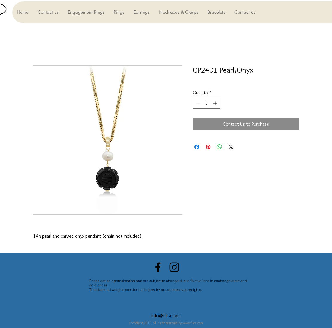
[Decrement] (197, 103)
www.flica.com (192, 323)
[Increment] (215, 103)
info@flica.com (166, 315)
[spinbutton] (206, 103)
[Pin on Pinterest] (208, 147)
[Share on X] (230, 147)
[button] (86, 12)
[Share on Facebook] (196, 147)
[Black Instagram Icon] (174, 267)
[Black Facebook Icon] (157, 267)
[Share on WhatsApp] (219, 147)
